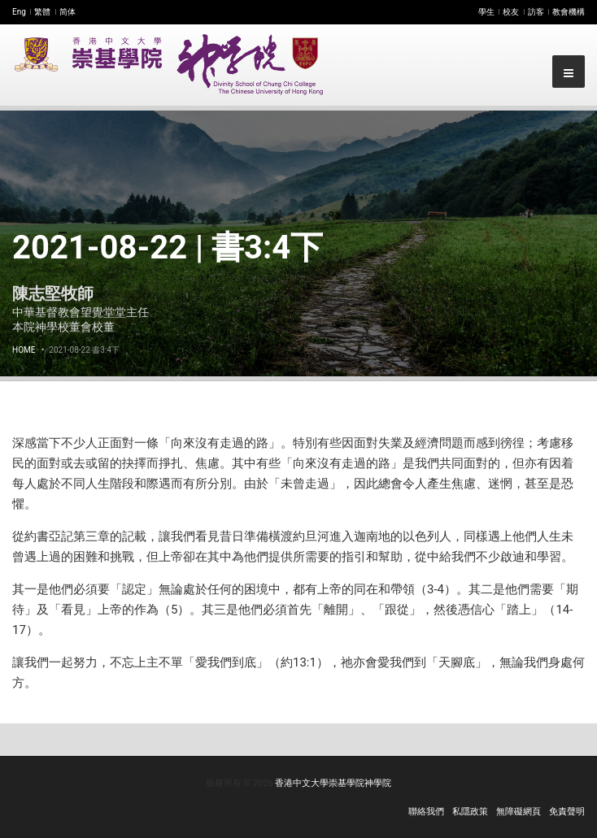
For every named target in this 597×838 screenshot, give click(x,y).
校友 (511, 11)
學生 (486, 11)
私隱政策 (470, 811)
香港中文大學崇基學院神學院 (333, 783)
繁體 (42, 11)
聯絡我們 (426, 811)
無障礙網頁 (518, 811)
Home (23, 349)
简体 (67, 11)
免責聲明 (567, 811)
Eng (19, 11)
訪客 (536, 11)
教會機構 (568, 11)
